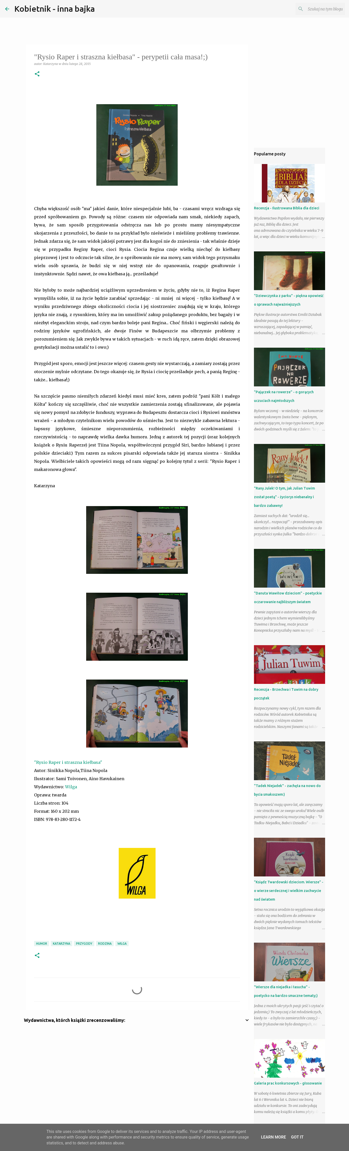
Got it (297, 1137)
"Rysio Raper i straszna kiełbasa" (68, 762)
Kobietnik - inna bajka (54, 8)
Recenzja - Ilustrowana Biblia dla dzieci (286, 208)
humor (41, 943)
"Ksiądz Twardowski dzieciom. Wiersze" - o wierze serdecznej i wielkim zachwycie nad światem (288, 890)
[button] (37, 74)
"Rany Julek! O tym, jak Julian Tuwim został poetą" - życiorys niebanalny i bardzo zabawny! (284, 497)
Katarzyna (61, 943)
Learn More (273, 1137)
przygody (84, 943)
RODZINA (105, 943)
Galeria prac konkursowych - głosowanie (288, 1083)
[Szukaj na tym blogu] (318, 9)
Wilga (71, 786)
